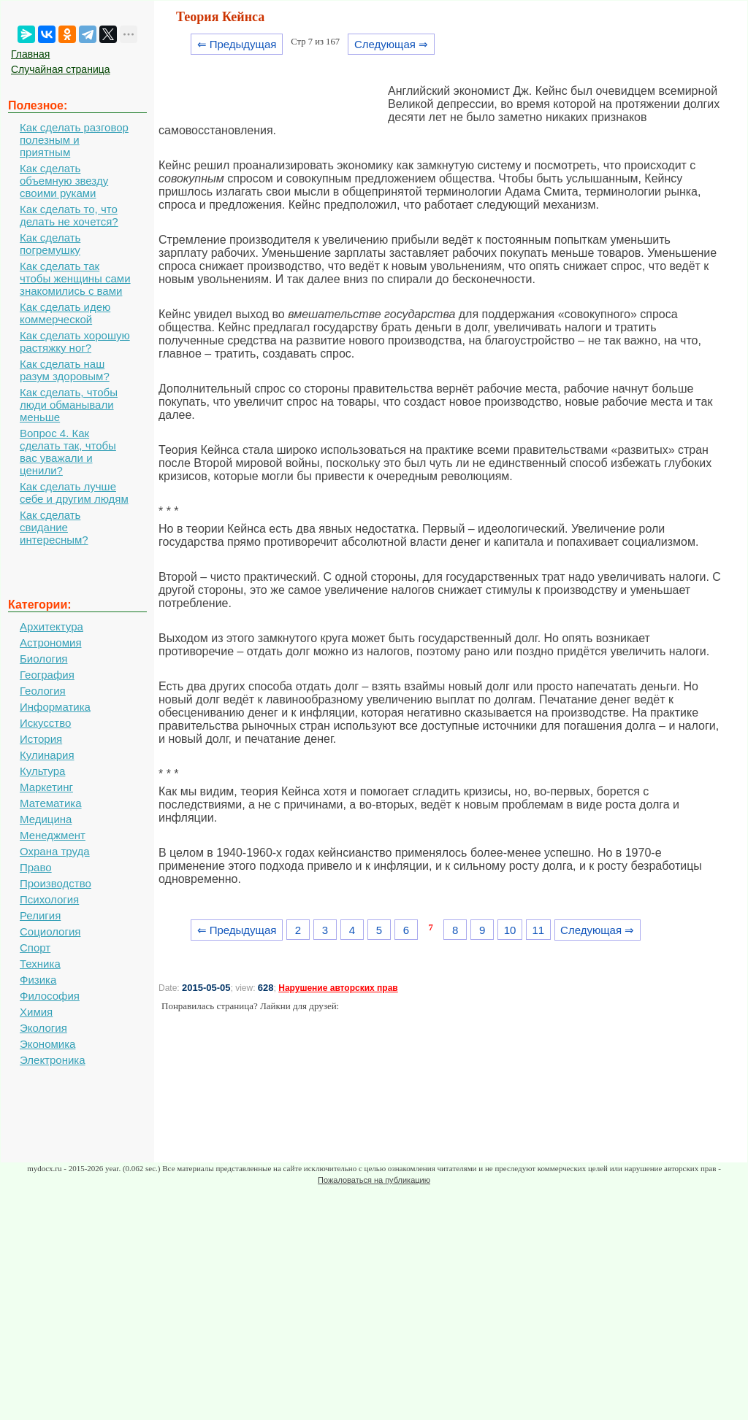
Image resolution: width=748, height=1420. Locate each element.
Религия (40, 915)
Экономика (47, 1044)
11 (538, 930)
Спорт (35, 947)
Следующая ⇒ (391, 44)
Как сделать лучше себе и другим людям (74, 492)
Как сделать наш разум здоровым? (65, 370)
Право (36, 867)
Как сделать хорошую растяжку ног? (75, 341)
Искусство (45, 723)
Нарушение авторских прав (337, 988)
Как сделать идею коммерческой (65, 313)
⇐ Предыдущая (237, 44)
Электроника (52, 1060)
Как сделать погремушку (50, 243)
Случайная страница (60, 69)
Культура (42, 771)
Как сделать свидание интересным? (54, 527)
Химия (36, 1012)
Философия (50, 995)
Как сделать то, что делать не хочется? (69, 215)
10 (510, 930)
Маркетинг (46, 787)
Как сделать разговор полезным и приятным (74, 139)
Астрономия (51, 642)
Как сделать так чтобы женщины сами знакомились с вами (75, 278)
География (47, 674)
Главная (30, 54)
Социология (50, 931)
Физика (38, 979)
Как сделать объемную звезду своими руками (64, 180)
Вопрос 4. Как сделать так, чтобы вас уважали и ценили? (68, 451)
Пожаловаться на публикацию (374, 1180)
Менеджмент (52, 835)
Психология (49, 899)
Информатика (55, 707)
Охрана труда (55, 851)
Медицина (46, 819)
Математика (51, 803)
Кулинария (47, 755)
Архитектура (51, 626)
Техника (40, 963)
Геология (43, 690)
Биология (43, 658)
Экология (43, 1028)
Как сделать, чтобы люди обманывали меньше (69, 404)
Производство (55, 883)
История (41, 739)
